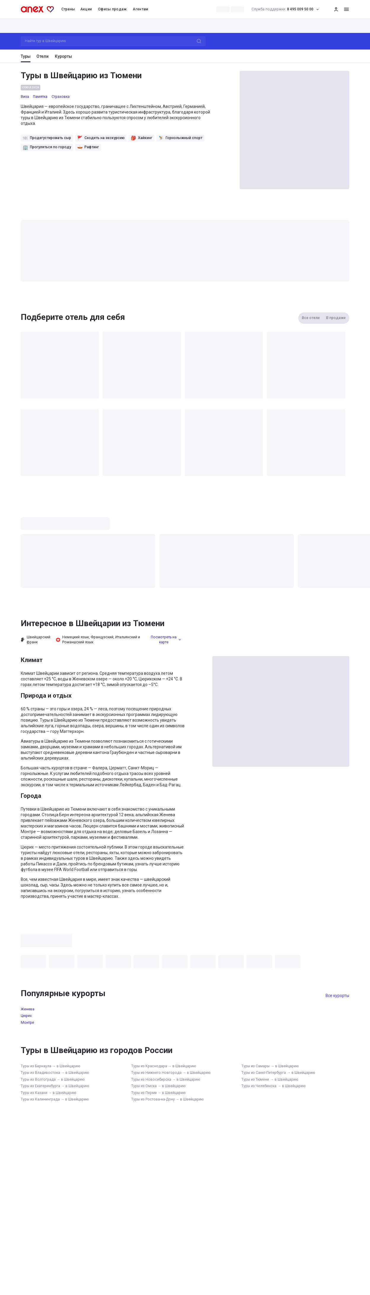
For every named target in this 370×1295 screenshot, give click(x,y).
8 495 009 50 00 (287, 9)
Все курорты (337, 995)
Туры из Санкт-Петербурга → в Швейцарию (278, 1073)
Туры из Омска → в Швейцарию (158, 1086)
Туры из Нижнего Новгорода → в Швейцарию (170, 1073)
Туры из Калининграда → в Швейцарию (55, 1099)
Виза (25, 97)
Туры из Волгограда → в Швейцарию (52, 1079)
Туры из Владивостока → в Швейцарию (55, 1073)
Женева (27, 1009)
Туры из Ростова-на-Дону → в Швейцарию (167, 1099)
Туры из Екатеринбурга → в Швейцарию (55, 1086)
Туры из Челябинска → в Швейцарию (273, 1086)
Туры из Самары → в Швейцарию (269, 1066)
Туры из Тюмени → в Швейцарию (269, 1079)
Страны (68, 9)
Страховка (61, 97)
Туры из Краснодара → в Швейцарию (163, 1066)
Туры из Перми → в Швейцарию (158, 1093)
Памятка (40, 97)
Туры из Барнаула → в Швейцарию (50, 1066)
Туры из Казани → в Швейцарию (48, 1093)
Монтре (27, 1022)
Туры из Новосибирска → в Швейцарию (165, 1079)
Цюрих (26, 1016)
